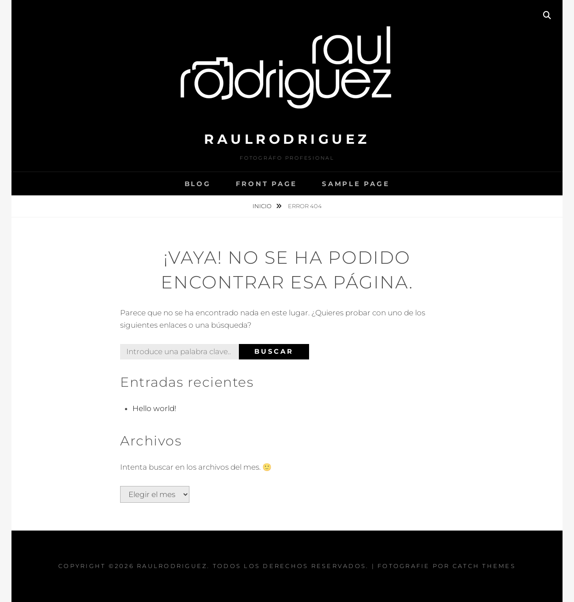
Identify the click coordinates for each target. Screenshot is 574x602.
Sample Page (355, 183)
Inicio (263, 205)
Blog (198, 183)
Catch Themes (484, 565)
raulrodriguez (287, 139)
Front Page (267, 183)
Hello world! (154, 408)
